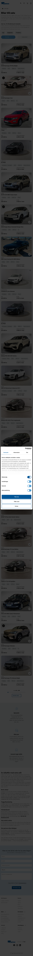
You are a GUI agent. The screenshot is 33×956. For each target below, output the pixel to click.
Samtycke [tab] (5, 452)
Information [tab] (16, 452)
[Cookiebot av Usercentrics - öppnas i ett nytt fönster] (25, 449)
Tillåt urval (16, 501)
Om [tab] (27, 452)
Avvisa (16, 506)
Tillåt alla (16, 497)
